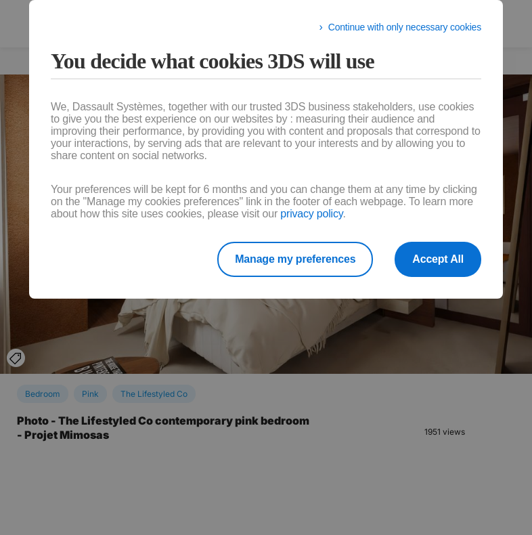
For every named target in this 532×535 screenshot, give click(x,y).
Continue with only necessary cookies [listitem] (404, 27)
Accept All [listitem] (438, 259)
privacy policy (311, 213)
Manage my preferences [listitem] (295, 259)
